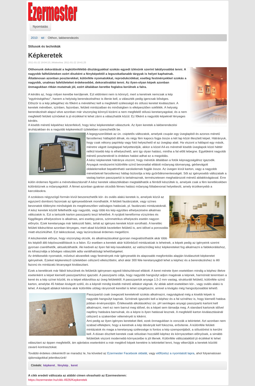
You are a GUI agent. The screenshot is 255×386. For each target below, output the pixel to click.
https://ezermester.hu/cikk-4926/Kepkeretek (57, 380)
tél (42, 38)
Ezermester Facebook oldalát (127, 353)
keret (74, 365)
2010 (34, 38)
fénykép (63, 365)
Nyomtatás (40, 26)
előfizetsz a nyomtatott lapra (175, 353)
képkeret (49, 365)
